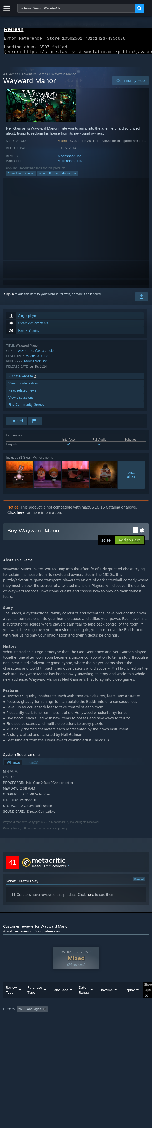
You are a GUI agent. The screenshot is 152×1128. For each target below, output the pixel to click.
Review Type (11, 1000)
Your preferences (47, 934)
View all (139, 882)
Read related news (22, 393)
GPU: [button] (114, 1027)
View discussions (20, 401)
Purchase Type (34, 1000)
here (90, 898)
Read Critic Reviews (49, 869)
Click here (15, 515)
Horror (66, 176)
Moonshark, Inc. (70, 159)
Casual (29, 176)
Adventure (14, 176)
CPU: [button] (97, 1027)
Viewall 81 (131, 478)
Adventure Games (35, 77)
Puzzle (53, 176)
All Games (10, 77)
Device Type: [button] (13, 1033)
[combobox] (76, 8)
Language (60, 1000)
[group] (76, 1026)
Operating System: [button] (70, 1027)
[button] (129, 543)
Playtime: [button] (123, 1020)
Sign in (9, 297)
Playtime (106, 1000)
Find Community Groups (26, 408)
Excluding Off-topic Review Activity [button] (82, 1020)
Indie (41, 176)
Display (129, 1000)
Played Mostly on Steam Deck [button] (25, 1027)
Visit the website (22, 379)
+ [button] (75, 176)
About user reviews (17, 934)
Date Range (84, 1000)
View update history (23, 386)
